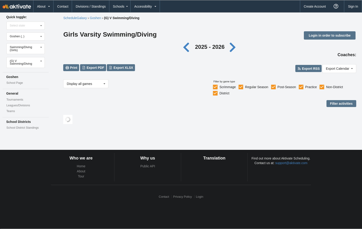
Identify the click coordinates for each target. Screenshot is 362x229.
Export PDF (93, 68)
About (81, 171)
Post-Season (287, 87)
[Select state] (26, 25)
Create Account (315, 6)
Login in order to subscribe (329, 35)
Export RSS (308, 68)
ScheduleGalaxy (75, 18)
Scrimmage (227, 87)
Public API (147, 166)
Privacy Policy (182, 196)
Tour (81, 176)
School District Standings (22, 127)
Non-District (334, 87)
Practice (311, 87)
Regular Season (256, 87)
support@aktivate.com (291, 163)
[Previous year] (187, 47)
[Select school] (26, 36)
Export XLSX (121, 68)
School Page (14, 82)
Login (199, 196)
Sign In (353, 6)
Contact (62, 6)
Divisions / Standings (91, 6)
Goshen (95, 18)
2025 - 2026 (209, 47)
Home (81, 166)
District (224, 93)
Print (71, 68)
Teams (10, 111)
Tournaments (14, 99)
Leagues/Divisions (18, 105)
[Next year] (233, 47)
